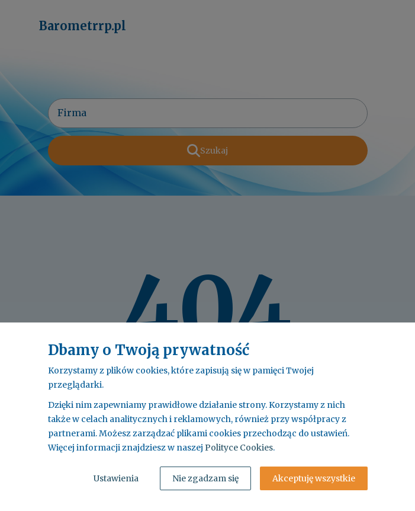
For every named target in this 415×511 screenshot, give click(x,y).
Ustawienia (116, 478)
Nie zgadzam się (205, 478)
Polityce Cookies (239, 447)
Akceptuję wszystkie (313, 478)
